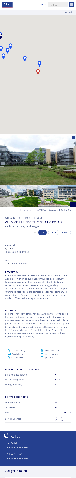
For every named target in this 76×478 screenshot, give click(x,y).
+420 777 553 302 (17, 447)
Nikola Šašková (14, 454)
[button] (39, 64)
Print (53, 232)
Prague (36, 210)
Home (22, 210)
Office (29, 210)
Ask (42, 232)
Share (65, 232)
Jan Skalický (13, 443)
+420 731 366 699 (17, 458)
